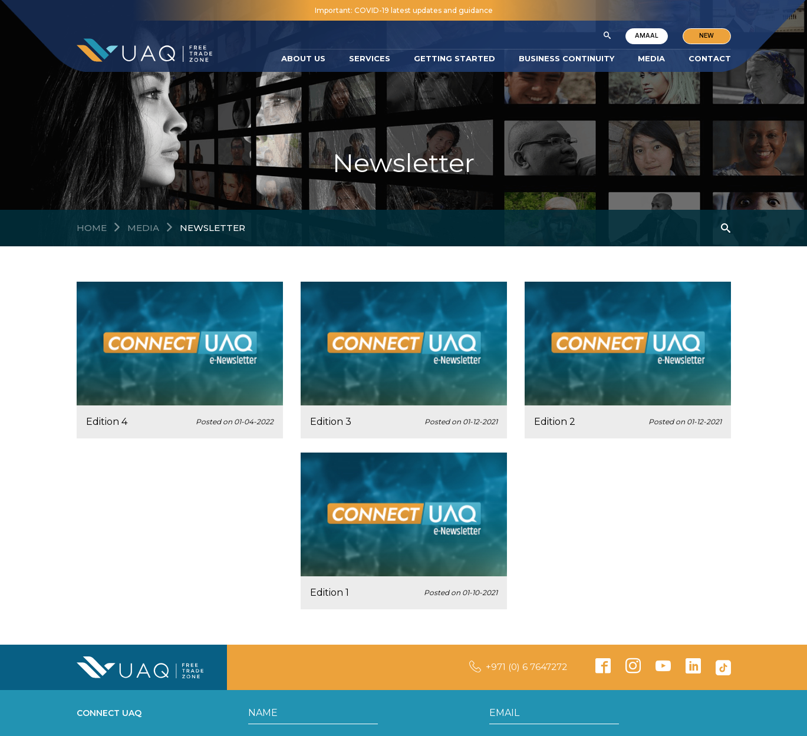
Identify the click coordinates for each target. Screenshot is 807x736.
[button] (606, 36)
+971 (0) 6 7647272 (526, 666)
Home (92, 227)
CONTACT (710, 58)
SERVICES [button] (369, 58)
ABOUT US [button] (303, 58)
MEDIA (143, 227)
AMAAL (646, 36)
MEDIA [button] (651, 58)
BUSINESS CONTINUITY (566, 58)
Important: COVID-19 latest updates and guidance (404, 10)
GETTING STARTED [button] (454, 58)
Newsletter (212, 227)
